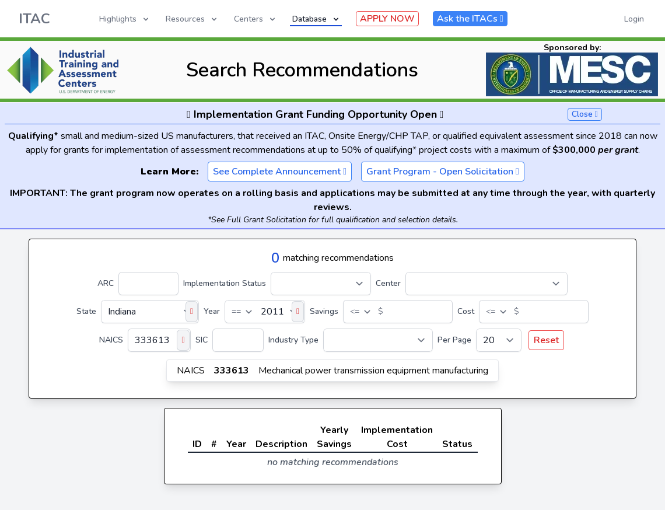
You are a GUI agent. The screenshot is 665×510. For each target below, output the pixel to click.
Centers (255, 19)
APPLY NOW (387, 18)
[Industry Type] (378, 340)
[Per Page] (499, 340)
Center (388, 283)
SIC (201, 339)
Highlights (124, 19)
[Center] (486, 283)
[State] (150, 311)
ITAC (34, 18)
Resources (192, 19)
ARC (105, 283)
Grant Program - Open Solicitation (442, 171)
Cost (465, 311)
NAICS (111, 339)
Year (212, 311)
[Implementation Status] (321, 283)
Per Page (454, 339)
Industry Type (293, 339)
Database (316, 19)
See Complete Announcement (279, 171)
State (86, 311)
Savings (324, 311)
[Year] (265, 311)
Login (634, 19)
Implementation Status (224, 283)
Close (585, 114)
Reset (546, 340)
